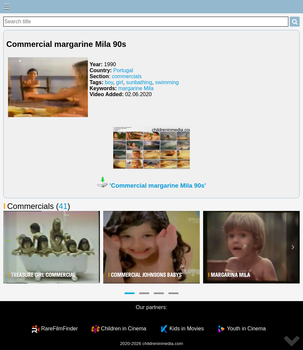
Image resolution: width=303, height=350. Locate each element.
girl (119, 82)
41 (63, 206)
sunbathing (139, 82)
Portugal (123, 70)
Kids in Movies (186, 328)
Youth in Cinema (246, 328)
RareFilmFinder (59, 328)
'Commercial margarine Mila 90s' (158, 185)
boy (109, 82)
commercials (127, 76)
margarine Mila (135, 88)
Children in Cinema (123, 328)
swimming (167, 82)
